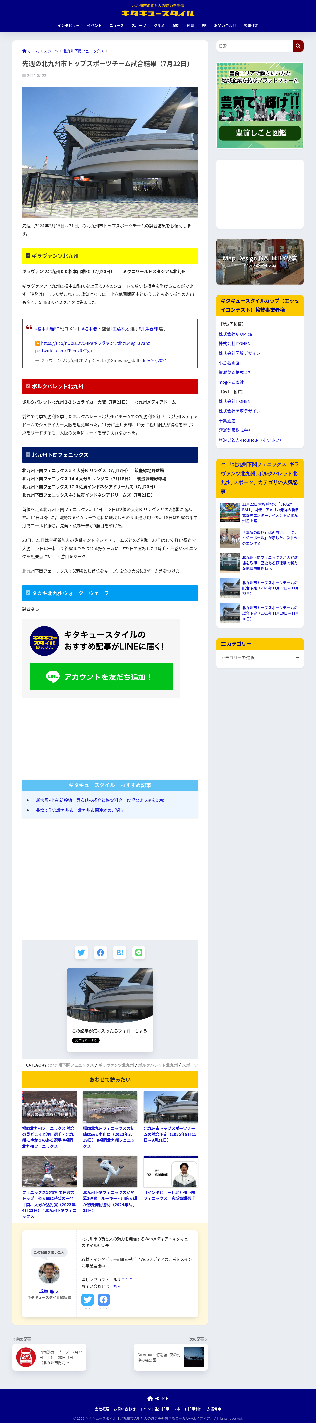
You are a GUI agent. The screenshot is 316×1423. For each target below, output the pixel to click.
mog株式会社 (231, 382)
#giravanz (142, 343)
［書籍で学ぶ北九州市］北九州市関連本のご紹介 (78, 809)
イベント (94, 25)
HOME (158, 1398)
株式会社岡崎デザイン (240, 353)
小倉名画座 (229, 363)
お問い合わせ (225, 25)
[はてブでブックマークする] (120, 952)
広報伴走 (251, 25)
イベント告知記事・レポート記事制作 (171, 1408)
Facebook (103, 1307)
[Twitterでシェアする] (81, 952)
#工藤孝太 (120, 328)
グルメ (159, 25)
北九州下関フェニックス (72, 1064)
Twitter (87, 1307)
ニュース (116, 25)
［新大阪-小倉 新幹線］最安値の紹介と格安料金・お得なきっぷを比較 (98, 799)
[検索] (298, 46)
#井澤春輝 (149, 328)
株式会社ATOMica (235, 334)
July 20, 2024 (155, 360)
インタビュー (69, 25)
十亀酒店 (227, 421)
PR (204, 25)
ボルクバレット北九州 (158, 1064)
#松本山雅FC (47, 328)
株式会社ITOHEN (235, 343)
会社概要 (102, 1408)
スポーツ (138, 25)
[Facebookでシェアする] (100, 952)
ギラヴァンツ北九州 (116, 1064)
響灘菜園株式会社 (235, 372)
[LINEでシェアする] (139, 952)
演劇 (175, 25)
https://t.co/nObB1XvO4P (66, 343)
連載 (190, 25)
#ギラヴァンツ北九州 (112, 343)
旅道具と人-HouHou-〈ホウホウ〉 (251, 440)
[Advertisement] (110, 735)
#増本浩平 (91, 328)
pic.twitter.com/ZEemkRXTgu (63, 350)
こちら (127, 1279)
